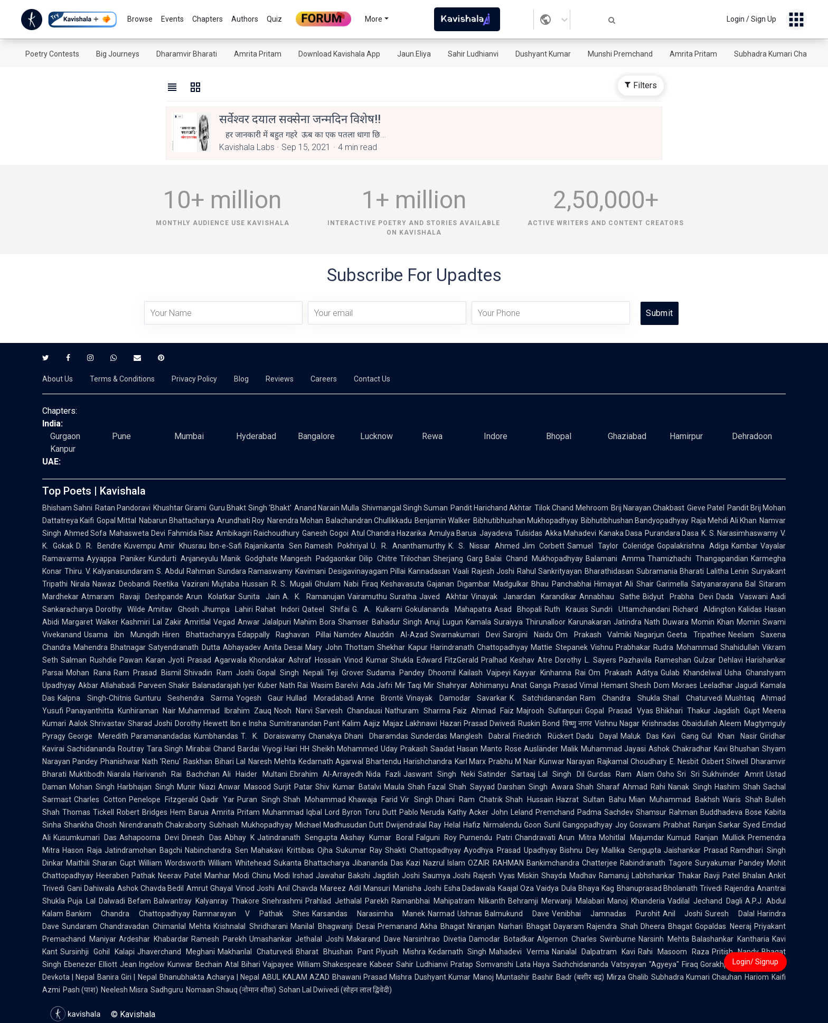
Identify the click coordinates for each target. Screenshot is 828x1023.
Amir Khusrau (182, 546)
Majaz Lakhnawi (410, 723)
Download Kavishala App (339, 54)
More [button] (373, 19)
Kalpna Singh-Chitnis (94, 698)
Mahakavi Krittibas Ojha (292, 850)
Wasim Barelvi (334, 685)
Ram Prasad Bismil (147, 672)
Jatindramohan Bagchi (144, 850)
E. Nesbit (684, 761)
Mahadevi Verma (519, 951)
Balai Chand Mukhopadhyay (534, 558)
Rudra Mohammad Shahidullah (706, 647)
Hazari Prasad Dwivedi (477, 723)
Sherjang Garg (458, 558)
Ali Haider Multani (254, 774)
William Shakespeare (332, 964)
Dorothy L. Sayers (585, 660)
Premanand (397, 926)
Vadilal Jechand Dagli (704, 901)
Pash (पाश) (80, 989)
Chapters (207, 19)
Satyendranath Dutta (184, 647)
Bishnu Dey (579, 850)
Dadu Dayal (597, 736)
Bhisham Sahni (67, 508)
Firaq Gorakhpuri (709, 964)
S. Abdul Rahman (185, 571)
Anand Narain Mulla (326, 508)
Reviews (280, 379)
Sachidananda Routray (105, 749)
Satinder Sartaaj (506, 774)
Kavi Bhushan (737, 749)
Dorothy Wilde (120, 609)
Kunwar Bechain (194, 964)
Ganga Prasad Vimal (564, 685)
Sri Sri (688, 774)
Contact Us (372, 379)
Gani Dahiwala (91, 888)
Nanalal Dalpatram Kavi (593, 951)
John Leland (512, 812)
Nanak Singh (689, 787)
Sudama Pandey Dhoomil (411, 672)
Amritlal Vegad (209, 622)
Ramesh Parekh (219, 939)
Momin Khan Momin (725, 622)
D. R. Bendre (98, 546)
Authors (244, 19)
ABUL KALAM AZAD (296, 977)
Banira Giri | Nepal (126, 977)
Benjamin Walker (443, 520)
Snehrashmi (282, 901)
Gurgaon (65, 436)
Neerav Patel (180, 875)
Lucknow (376, 436)
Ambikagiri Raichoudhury (257, 533)
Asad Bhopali (518, 609)
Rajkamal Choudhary (632, 761)
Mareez (333, 888)
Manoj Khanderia (636, 901)
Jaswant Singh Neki (439, 774)
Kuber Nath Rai (283, 685)
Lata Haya (533, 964)
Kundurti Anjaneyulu (183, 558)
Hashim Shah (737, 787)
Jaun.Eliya (414, 54)
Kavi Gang (680, 736)
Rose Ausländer (532, 749)
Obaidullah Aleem (711, 723)
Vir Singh (416, 799)
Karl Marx (470, 761)
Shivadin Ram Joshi (219, 672)
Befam (139, 901)
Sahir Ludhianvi (473, 54)
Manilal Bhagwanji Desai (332, 926)
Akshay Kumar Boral (376, 837)
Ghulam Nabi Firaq (346, 584)
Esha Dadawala (470, 888)
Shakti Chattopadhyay (423, 850)
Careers (323, 379)
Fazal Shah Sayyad (461, 787)
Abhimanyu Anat (498, 685)
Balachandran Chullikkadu (369, 520)
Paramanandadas (161, 736)
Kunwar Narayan (567, 761)
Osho (665, 774)
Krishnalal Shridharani (250, 926)
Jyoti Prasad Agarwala (207, 660)
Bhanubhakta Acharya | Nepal (209, 977)
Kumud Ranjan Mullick (706, 837)
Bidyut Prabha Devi (678, 596)
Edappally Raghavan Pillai (285, 634)
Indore (495, 436)
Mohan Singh (92, 787)
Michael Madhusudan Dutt (339, 825)
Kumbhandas (216, 736)
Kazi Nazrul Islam (436, 863)
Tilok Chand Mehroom (571, 508)
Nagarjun (649, 634)
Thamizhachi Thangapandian (697, 558)
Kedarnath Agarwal (330, 761)
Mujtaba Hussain (240, 584)
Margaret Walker (90, 622)
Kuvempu (140, 546)
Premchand (555, 812)
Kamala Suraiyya (494, 622)
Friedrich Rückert (543, 736)
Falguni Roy (436, 837)
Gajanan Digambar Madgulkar (478, 584)
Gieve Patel (705, 508)
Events (172, 19)
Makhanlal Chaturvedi (255, 951)
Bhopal (558, 436)
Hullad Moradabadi (320, 698)
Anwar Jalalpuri (264, 622)
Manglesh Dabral (480, 736)
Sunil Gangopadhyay (578, 825)
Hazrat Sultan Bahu (591, 799)
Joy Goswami (638, 825)
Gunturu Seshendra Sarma (183, 698)
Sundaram (79, 926)
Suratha (403, 596)
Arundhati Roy (241, 520)
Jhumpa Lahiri (227, 609)
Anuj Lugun (444, 622)
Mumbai (189, 436)
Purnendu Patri (485, 837)
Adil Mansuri (369, 888)
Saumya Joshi (446, 875)
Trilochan (415, 558)
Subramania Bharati (670, 571)
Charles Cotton (100, 799)
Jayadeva (495, 533)
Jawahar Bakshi (343, 875)
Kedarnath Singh (457, 951)
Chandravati (535, 837)
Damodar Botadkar (501, 939)
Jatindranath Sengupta (297, 837)
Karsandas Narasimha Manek (369, 913)
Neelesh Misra (124, 989)
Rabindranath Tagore (656, 863)
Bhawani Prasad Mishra (372, 977)
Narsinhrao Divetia (434, 939)
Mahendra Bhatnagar (109, 647)
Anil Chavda (297, 888)
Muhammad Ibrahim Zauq (224, 710)
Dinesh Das (201, 837)
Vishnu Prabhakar (620, 647)
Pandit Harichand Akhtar (491, 508)
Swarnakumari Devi (465, 634)
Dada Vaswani (742, 596)
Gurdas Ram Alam (620, 774)
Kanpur (63, 449)
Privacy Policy (194, 379)
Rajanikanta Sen (273, 546)
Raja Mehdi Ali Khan (724, 520)
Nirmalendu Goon (512, 825)
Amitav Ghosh (173, 609)
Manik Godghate (249, 558)
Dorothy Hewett (201, 723)
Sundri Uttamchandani (630, 609)
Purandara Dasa (672, 533)
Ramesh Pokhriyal (336, 546)
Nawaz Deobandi (121, 584)
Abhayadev (242, 647)
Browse (140, 19)
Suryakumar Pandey (729, 863)
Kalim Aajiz (361, 723)
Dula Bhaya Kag (587, 888)
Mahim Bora (314, 622)
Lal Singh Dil (561, 774)
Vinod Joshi (255, 888)
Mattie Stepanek (559, 647)
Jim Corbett (543, 546)
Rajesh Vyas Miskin (506, 875)
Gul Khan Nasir (729, 736)
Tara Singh (165, 749)
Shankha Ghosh (90, 825)
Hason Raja (82, 850)
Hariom (757, 977)
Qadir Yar (217, 799)
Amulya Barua (452, 533)
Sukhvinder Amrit (733, 774)
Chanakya (325, 736)
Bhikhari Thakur (683, 710)
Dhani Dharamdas (376, 736)
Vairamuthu (367, 596)
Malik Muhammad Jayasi (603, 749)
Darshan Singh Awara (535, 787)
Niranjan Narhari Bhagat (508, 926)
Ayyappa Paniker (116, 558)
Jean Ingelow (142, 964)
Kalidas (750, 609)
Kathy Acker (468, 812)
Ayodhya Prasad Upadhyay (510, 850)
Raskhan (197, 761)
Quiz (274, 19)
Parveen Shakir (164, 685)
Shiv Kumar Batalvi (348, 787)
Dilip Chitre (378, 558)
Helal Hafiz (462, 825)
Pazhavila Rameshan (655, 660)
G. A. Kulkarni (377, 609)
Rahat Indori (277, 609)
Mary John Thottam (339, 647)
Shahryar (452, 685)
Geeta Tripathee (696, 634)
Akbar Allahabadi (107, 685)
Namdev (348, 634)
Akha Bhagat (442, 926)
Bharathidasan (609, 571)
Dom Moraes (675, 685)
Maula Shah (404, 787)
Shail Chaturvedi (692, 698)
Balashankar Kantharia (730, 939)
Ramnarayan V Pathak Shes (251, 913)
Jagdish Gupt (736, 710)
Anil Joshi (683, 913)
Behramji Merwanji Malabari (556, 901)
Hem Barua (189, 812)
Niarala (118, 774)
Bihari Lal (230, 761)
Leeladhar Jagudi (729, 685)
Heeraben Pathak (125, 875)
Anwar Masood (244, 787)
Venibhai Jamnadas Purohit (606, 913)
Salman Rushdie (89, 660)
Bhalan (754, 875)
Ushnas (469, 913)
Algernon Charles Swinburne (586, 939)
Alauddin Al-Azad (396, 634)
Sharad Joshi (150, 723)
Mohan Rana (88, 672)
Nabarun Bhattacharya (176, 520)
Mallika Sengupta (631, 850)
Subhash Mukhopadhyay (250, 825)
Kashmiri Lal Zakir (151, 622)
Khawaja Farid (373, 799)
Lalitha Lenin (728, 571)
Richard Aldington (704, 609)
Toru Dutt (380, 812)
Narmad (441, 913)
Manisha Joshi (417, 888)
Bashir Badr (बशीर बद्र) (568, 977)
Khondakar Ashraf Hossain (295, 660)
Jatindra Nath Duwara (651, 622)
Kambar (744, 546)
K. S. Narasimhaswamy (739, 533)
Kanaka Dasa (620, 533)
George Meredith (98, 736)
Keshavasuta (402, 584)
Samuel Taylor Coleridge (610, 546)
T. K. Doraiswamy (273, 736)
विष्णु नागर (577, 723)
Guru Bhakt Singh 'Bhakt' (250, 508)
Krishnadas (660, 723)
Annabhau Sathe (609, 596)
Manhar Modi (226, 875)
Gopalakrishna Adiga (693, 546)
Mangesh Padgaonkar (318, 558)
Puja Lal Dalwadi (96, 901)
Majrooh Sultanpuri (549, 710)
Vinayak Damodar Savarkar (456, 698)
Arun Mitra (577, 837)
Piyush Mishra (401, 951)
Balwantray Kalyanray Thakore (206, 901)
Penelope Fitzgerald (163, 799)
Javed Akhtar (443, 596)
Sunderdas (429, 736)
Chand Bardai (236, 749)
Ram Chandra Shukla (620, 698)
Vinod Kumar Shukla (379, 660)
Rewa (432, 436)
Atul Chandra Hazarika (389, 533)
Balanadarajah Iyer (223, 685)
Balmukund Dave (517, 913)
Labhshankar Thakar (666, 875)
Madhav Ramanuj (599, 875)
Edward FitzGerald (448, 660)
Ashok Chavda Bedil (150, 888)
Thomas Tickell (88, 812)
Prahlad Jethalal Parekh (347, 901)
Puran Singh (258, 799)
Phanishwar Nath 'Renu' (140, 761)
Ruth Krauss (566, 609)
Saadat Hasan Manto (466, 749)
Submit (659, 313)
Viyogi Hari (280, 749)
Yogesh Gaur (260, 698)
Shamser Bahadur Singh (379, 622)
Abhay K (239, 837)
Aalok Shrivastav (97, 723)
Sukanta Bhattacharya (312, 863)
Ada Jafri (376, 685)
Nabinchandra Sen (216, 850)
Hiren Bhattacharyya (198, 634)
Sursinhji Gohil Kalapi (97, 951)
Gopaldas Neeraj (723, 926)
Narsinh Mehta (663, 939)
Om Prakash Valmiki (594, 634)
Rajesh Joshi (493, 571)
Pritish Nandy (735, 951)
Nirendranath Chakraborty (162, 825)
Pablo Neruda (422, 812)
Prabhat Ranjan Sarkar (701, 825)
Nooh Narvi (293, 710)
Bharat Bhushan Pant (334, 951)
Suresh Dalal (730, 913)
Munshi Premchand (620, 54)
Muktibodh (87, 774)
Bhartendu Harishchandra (409, 761)
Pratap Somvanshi (481, 964)
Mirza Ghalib (627, 977)
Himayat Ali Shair (624, 584)
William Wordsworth (171, 863)
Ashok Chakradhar (679, 749)
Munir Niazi (196, 787)
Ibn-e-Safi (225, 546)
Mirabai (198, 749)
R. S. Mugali (292, 584)
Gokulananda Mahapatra (448, 609)
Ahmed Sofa (85, 533)
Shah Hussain (529, 799)
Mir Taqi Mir (415, 685)
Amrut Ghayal (209, 888)
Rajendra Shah (612, 926)
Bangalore (316, 436)
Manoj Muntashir (501, 977)
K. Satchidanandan (543, 698)
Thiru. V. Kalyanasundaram (109, 571)
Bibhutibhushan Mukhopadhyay (525, 520)
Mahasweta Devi (137, 533)
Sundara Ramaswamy (255, 571)
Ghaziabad (627, 436)
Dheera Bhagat (667, 926)
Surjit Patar (293, 787)
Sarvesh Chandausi (348, 710)
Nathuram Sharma (417, 710)
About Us (57, 379)
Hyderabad (256, 436)
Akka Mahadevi (570, 533)
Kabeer (381, 964)
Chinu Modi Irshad (282, 875)
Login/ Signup (755, 961)
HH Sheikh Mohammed (339, 749)
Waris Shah (742, 799)
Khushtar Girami (179, 508)
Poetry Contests (52, 54)
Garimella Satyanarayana (699, 584)
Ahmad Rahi (644, 787)
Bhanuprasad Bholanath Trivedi (669, 888)
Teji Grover (345, 672)
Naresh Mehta (272, 761)
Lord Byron (343, 812)
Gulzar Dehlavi (718, 660)
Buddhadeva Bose (731, 812)
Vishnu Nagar (617, 723)
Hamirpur (686, 436)
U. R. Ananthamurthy (408, 546)
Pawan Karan (142, 660)
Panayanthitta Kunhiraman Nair (121, 710)
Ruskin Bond (539, 723)
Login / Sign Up (751, 19)
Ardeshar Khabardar (154, 939)
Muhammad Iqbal (292, 812)
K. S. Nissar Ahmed (484, 546)
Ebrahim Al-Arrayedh (326, 774)
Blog (241, 379)
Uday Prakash (404, 749)
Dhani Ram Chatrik (469, 799)
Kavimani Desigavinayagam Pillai (350, 571)
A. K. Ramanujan (314, 596)
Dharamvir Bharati (186, 54)
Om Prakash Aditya (622, 672)
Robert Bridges (142, 812)
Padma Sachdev (605, 812)
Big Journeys (117, 54)
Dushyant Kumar (543, 54)
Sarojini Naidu (528, 634)
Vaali (461, 571)
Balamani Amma (615, 558)
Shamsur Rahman (667, 812)
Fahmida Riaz (190, 533)
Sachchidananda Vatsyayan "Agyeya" (615, 964)
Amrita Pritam (257, 54)
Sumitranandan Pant (304, 723)
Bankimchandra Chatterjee (571, 863)
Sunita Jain (259, 596)
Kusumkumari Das (85, 837)
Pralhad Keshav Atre (516, 660)
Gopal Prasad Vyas (619, 710)
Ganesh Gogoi (325, 533)
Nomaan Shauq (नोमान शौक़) (231, 989)
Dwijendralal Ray (413, 825)
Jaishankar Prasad (696, 850)
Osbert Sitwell (724, 761)
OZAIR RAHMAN (495, 863)
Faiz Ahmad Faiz (483, 710)
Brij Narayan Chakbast (647, 508)
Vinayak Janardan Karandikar (524, 596)
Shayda (554, 875)
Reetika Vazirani (181, 584)
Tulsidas (528, 533)
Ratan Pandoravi (122, 508)
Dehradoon (752, 436)
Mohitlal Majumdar (631, 837)
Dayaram (568, 926)
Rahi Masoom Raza (673, 951)
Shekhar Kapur (402, 647)
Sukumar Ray (359, 850)
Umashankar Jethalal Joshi (296, 939)
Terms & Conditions (122, 379)
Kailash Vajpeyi (485, 672)
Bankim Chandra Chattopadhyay (128, 913)
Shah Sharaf (598, 787)
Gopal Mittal (116, 520)
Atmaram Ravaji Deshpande (132, 596)
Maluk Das (639, 736)
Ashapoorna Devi (149, 837)
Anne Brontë (380, 698)
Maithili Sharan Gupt (101, 863)
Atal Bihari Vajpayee (259, 964)
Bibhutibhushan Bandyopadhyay (635, 520)
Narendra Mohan (295, 520)
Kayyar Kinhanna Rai (549, 672)
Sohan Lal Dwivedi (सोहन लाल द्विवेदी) (335, 989)
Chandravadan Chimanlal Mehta (155, 926)
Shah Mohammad (314, 799)
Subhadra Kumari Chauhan (779, 54)
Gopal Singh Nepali (290, 672)
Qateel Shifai (325, 609)
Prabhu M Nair (512, 761)
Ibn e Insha (248, 723)
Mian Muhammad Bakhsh (674, 799)
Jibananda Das (377, 863)
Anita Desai (283, 647)
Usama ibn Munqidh (121, 634)
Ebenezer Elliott (90, 964)
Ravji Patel (722, 875)
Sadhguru (166, 989)
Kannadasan (429, 571)
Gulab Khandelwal (691, 672)
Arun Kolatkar (211, 596)
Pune (121, 436)
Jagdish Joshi (396, 875)
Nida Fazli (383, 774)
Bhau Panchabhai (561, 584)
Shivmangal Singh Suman (405, 508)
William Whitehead (239, 863)
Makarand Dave (373, 939)
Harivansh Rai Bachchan (176, 774)
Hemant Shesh (626, 685)
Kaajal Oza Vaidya (528, 888)
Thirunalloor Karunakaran (568, 622)
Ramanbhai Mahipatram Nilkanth (448, 901)
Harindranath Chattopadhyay (479, 647)
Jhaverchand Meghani (176, 951)
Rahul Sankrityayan (549, 571)
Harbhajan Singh (145, 787)
